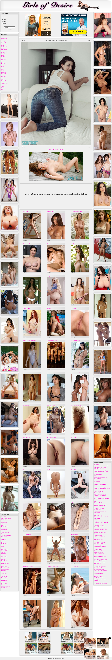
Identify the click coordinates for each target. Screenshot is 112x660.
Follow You (3, 553)
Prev (23, 40)
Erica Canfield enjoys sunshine (100, 528)
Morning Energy (4, 577)
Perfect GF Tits (26, 276)
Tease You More (4, 574)
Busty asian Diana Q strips (99, 480)
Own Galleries (4, 17)
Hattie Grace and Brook (99, 567)
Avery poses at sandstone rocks (100, 546)
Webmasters (4, 23)
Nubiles (2, 69)
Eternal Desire (4, 53)
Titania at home (50, 243)
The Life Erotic (4, 84)
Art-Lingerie (3, 41)
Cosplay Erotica (4, 46)
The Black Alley (4, 83)
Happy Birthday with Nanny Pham (101, 530)
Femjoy (2, 55)
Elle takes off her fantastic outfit (100, 529)
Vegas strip (49, 534)
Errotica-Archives (4, 52)
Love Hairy (3, 60)
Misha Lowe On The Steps (99, 502)
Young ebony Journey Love (99, 523)
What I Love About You (6, 535)
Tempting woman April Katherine (100, 556)
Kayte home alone (97, 485)
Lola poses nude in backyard (99, 475)
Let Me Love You (4, 549)
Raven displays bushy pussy (76, 405)
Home (3, 15)
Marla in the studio (98, 474)
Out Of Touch (4, 556)
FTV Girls (3, 56)
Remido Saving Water (27, 243)
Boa (95, 501)
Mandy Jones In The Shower (99, 542)
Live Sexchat (4, 21)
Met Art (2, 62)
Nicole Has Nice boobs (51, 211)
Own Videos (4, 19)
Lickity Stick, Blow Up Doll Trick (53, 276)
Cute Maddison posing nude (99, 525)
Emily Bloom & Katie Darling (100, 494)
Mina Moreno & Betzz (5, 567)
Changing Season (97, 540)
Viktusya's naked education (99, 562)
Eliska (95, 519)
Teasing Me (3, 547)
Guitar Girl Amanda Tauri (99, 543)
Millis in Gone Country (98, 539)
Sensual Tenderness (5, 532)
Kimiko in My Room (98, 549)
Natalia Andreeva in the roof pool (100, 489)
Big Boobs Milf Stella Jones (76, 211)
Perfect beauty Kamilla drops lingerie (101, 498)
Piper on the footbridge (98, 492)
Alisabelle (49, 308)
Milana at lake (97, 506)
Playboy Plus (3, 73)
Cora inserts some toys (98, 552)
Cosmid (2, 45)
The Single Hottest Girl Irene (100, 579)
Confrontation (4, 529)
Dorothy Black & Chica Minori (29, 502)
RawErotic (3, 75)
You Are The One (4, 543)
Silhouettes (3, 539)
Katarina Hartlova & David (99, 499)
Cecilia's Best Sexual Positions (100, 504)
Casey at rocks (26, 469)
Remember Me (4, 580)
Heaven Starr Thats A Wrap (99, 487)
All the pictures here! (56, 149)
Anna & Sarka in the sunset (99, 550)
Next (88, 40)
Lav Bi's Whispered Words (99, 577)
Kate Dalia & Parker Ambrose (100, 484)
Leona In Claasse (97, 572)
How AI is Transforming (99, 553)
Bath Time (3, 545)
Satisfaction (3, 570)
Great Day (3, 559)
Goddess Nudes (4, 58)
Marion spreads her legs (99, 533)
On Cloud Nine (4, 522)
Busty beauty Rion (26, 437)
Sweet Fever (3, 555)
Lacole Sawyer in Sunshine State (100, 583)
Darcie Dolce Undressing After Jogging (102, 488)
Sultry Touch (96, 464)
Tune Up (3, 552)
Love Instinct (3, 564)
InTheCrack (3, 59)
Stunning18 (3, 80)
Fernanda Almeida (74, 534)
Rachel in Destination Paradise (100, 566)
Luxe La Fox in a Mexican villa (100, 570)
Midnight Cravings (5, 526)
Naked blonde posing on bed (52, 566)
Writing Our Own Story (6, 521)
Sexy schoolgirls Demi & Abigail (100, 477)
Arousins (3, 39)
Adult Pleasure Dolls (98, 515)
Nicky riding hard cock (27, 534)
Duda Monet (73, 598)
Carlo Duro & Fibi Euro (6, 518)
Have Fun (96, 538)
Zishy (2, 89)
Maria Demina (26, 372)
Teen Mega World (4, 82)
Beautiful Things (4, 557)
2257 (63, 658)
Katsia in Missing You (98, 491)
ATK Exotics (3, 42)
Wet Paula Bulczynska (51, 372)
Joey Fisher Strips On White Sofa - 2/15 (56, 40)
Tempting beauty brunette (28, 566)
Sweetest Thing (4, 562)
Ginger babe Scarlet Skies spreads (101, 513)
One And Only (4, 587)
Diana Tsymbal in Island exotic (100, 555)
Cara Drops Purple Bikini (99, 508)
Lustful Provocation (5, 569)
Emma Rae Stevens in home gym (100, 470)
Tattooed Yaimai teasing (99, 569)
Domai (2, 48)
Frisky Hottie (25, 598)
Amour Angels (4, 38)
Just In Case (3, 519)
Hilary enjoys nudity (51, 405)
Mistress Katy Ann (98, 535)
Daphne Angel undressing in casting (101, 471)
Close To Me (3, 584)
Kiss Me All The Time (5, 586)
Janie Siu (72, 243)
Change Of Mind (4, 550)
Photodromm (3, 72)
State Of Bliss (4, 536)
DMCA (49, 658)
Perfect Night (4, 560)
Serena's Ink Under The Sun (99, 536)
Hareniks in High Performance (100, 560)
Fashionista (25, 211)
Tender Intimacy (4, 516)
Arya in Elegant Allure (51, 437)
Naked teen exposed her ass (52, 469)
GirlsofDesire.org (58, 658)
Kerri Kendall (97, 518)
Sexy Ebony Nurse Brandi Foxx (100, 574)
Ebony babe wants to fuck (76, 372)
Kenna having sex (74, 566)
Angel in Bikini (97, 580)
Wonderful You (4, 528)
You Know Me (4, 576)
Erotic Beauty (4, 50)
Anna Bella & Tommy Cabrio (7, 530)
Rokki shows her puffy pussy (100, 495)
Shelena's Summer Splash (99, 526)
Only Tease (3, 70)
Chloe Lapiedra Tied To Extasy (100, 467)
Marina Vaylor (74, 469)
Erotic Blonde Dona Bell (52, 598)
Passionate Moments (5, 581)
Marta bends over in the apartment (101, 482)
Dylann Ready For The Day (99, 468)
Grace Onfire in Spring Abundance (101, 522)
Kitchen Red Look (26, 308)
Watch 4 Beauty (4, 87)
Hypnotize (3, 542)
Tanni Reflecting (97, 563)
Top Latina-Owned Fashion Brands (101, 516)
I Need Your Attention (98, 573)
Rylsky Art (3, 76)
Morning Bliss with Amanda (99, 505)
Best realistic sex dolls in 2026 (100, 547)
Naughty (25, 240)
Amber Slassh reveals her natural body (101, 465)
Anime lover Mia (97, 512)
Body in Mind (4, 43)
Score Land (3, 77)
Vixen (2, 86)
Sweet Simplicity (74, 308)
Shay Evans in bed (74, 502)
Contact (2, 546)
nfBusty (2, 66)
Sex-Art (2, 79)
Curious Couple (97, 557)
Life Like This (4, 583)
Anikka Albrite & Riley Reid (100, 532)
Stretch (2, 538)
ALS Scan (3, 36)
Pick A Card (73, 437)
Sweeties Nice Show (27, 405)
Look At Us (3, 525)
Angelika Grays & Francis (6, 540)
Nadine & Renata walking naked (100, 511)
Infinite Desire (4, 523)
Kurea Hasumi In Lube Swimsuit (29, 340)
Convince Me (4, 579)
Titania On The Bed (98, 576)
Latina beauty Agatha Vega (99, 545)
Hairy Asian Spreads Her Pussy (53, 502)
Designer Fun (97, 521)
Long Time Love (4, 533)
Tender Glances (4, 573)
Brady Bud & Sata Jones (6, 588)
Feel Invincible (4, 566)
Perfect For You (4, 572)
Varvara (72, 276)
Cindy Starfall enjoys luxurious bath (101, 496)
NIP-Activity (3, 67)
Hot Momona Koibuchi (75, 340)
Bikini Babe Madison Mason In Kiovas (102, 564)
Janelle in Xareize (97, 478)
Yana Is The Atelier (98, 509)
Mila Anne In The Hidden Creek (100, 472)
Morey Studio (4, 63)
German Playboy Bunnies (52, 340)
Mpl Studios (3, 65)
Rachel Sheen (97, 481)
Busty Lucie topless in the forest (100, 559)
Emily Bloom (4, 49)
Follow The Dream (5, 563)
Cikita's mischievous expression (100, 581)
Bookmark (3, 25)
